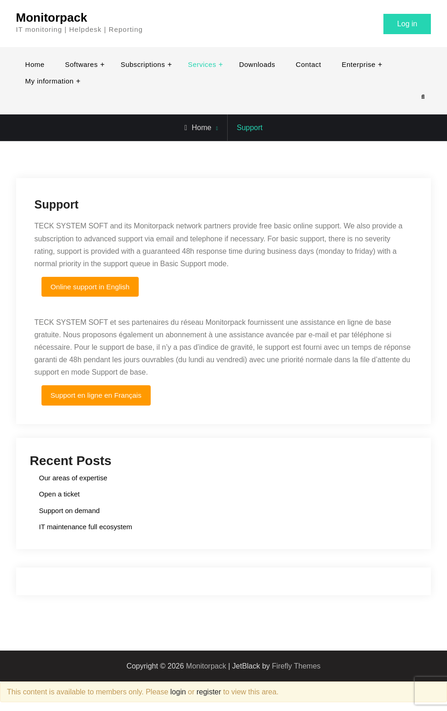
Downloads (257, 64)
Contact (308, 64)
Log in (407, 24)
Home (35, 64)
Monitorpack (52, 17)
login (178, 692)
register (208, 692)
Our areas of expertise (73, 478)
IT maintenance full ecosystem (85, 527)
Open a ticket (59, 494)
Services (202, 64)
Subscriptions (143, 64)
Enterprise (358, 64)
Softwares (81, 64)
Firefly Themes (296, 666)
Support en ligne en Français (98, 395)
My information (49, 81)
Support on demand (69, 511)
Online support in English (92, 287)
